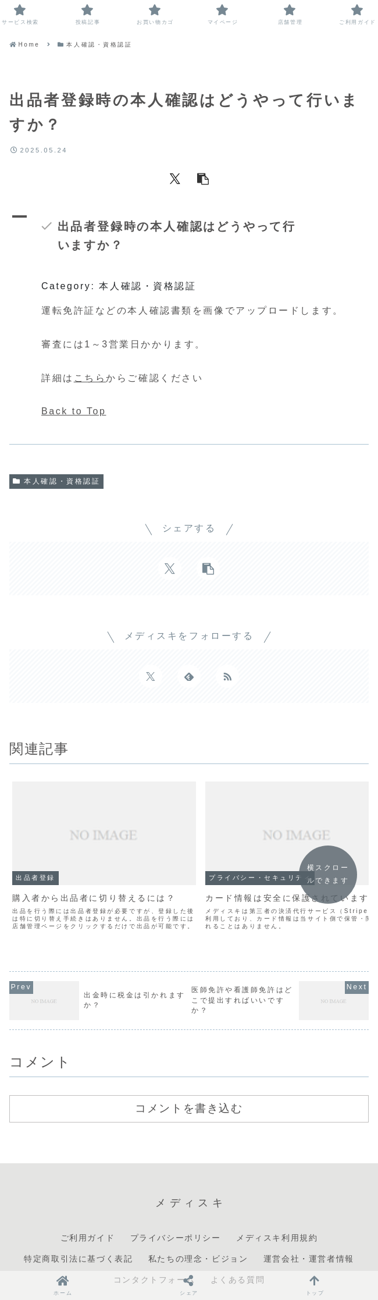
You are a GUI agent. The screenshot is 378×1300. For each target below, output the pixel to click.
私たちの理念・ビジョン (198, 1229)
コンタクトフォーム (154, 1251)
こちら (90, 378)
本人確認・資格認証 (56, 481)
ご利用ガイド (87, 1208)
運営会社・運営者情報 (308, 1229)
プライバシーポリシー (175, 1208)
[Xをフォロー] (150, 676)
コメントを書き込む (189, 1079)
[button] (203, 178)
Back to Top (73, 411)
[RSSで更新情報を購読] (227, 676)
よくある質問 (238, 1251)
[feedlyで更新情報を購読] (189, 676)
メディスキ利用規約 (277, 1208)
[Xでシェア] (175, 178)
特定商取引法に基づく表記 (78, 1229)
